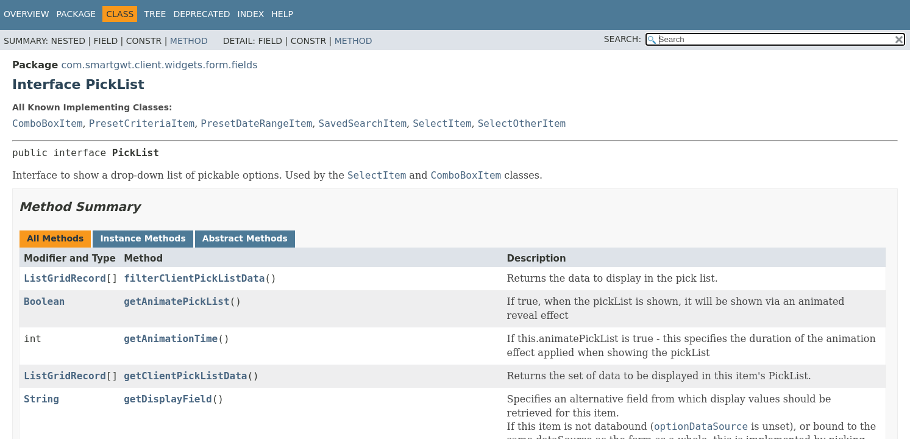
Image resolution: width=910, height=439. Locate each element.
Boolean (44, 301)
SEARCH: (622, 39)
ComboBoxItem (47, 123)
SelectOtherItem (522, 123)
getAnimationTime (171, 338)
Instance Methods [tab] (142, 238)
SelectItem (442, 123)
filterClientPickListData (194, 278)
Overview (26, 14)
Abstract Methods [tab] (245, 238)
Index (251, 14)
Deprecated (201, 14)
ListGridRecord (65, 278)
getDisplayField (168, 399)
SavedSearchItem (363, 123)
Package (76, 14)
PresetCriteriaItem (141, 123)
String (41, 399)
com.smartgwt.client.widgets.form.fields (159, 65)
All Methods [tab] (55, 238)
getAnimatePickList (176, 301)
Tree (155, 14)
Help (282, 14)
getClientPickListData (185, 376)
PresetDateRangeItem (256, 123)
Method (189, 41)
